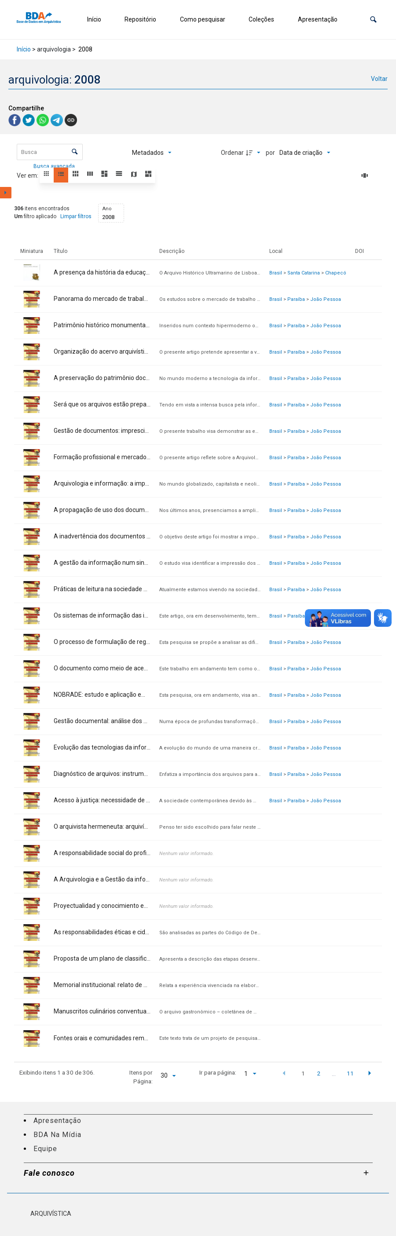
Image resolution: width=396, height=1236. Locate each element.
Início (94, 19)
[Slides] (366, 175)
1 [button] (303, 1073)
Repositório (140, 19)
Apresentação (317, 19)
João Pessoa (325, 299)
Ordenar (232, 152)
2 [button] (318, 1073)
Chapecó (335, 273)
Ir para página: (217, 1072)
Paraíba (296, 299)
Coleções (261, 19)
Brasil (275, 273)
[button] (373, 19)
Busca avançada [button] (54, 166)
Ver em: (28, 175)
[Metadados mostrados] (152, 153)
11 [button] (350, 1073)
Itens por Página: (141, 1077)
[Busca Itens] (50, 152)
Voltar (379, 78)
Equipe (45, 1149)
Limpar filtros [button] (76, 216)
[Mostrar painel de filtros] (5, 192)
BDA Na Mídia (57, 1134)
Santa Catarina (303, 273)
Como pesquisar (202, 19)
